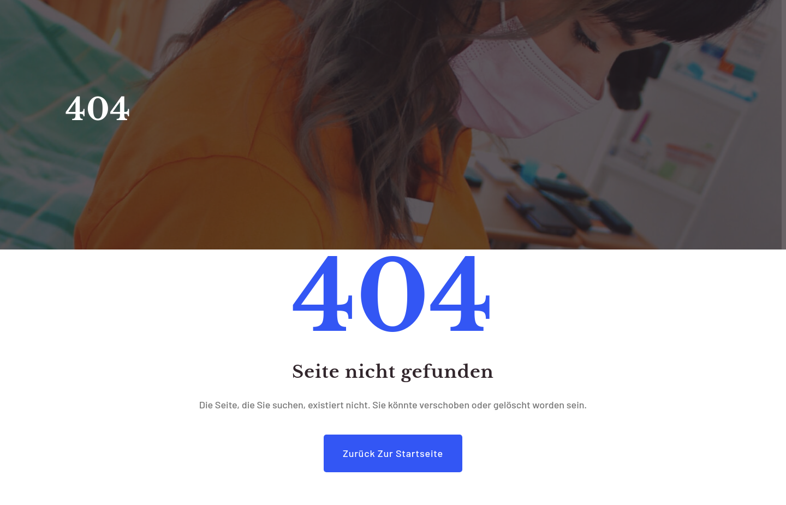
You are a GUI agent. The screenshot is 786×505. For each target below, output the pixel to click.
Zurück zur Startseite (393, 453)
